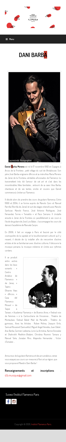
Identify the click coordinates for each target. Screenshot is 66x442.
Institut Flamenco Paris (41, 424)
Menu (10, 39)
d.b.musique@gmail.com (18, 375)
